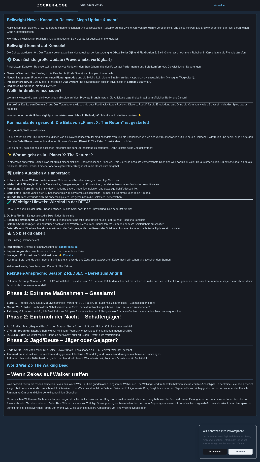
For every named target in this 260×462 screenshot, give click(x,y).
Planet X (68, 255)
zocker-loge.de (68, 246)
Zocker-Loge (52, 5)
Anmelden (220, 5)
